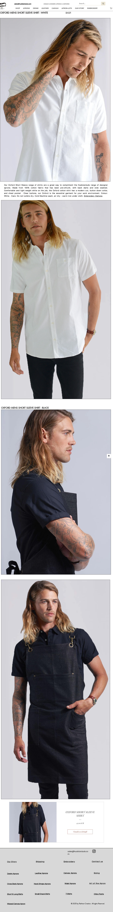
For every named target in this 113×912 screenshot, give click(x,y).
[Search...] (88, 3)
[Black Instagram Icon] (94, 851)
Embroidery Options (93, 196)
